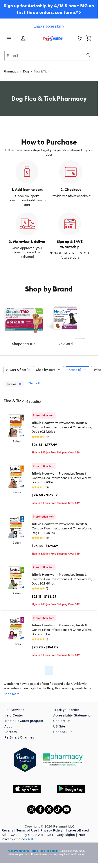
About (9, 726)
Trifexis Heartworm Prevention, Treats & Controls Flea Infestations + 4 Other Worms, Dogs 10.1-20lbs (62, 477)
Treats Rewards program (23, 721)
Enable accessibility (49, 26)
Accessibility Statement (71, 715)
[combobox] (48, 55)
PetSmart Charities (19, 737)
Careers (10, 732)
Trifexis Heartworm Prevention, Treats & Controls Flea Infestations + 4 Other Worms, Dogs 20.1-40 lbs (62, 579)
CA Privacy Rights (61, 835)
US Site (59, 726)
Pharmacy (11, 71)
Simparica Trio (24, 343)
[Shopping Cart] (88, 38)
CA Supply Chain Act (27, 835)
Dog (26, 71)
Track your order (66, 710)
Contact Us (62, 721)
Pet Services (14, 710)
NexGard (65, 343)
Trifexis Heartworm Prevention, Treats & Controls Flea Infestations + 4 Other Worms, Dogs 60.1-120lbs (62, 427)
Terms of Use (26, 830)
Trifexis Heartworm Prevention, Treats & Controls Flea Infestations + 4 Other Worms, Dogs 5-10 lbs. (62, 629)
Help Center (13, 715)
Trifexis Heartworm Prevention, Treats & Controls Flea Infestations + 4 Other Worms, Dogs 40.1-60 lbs (62, 528)
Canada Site (63, 732)
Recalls (7, 830)
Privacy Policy (51, 830)
